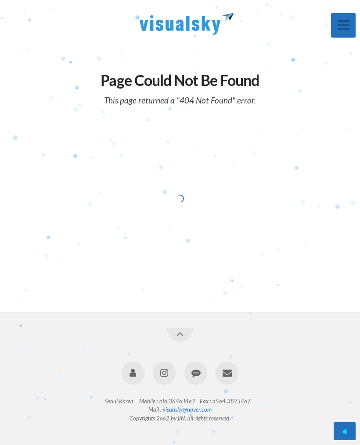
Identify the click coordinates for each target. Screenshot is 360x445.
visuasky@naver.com (187, 409)
